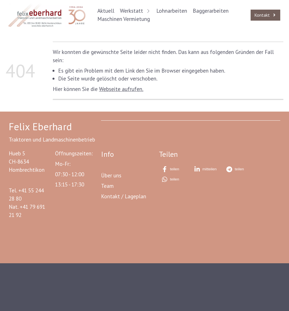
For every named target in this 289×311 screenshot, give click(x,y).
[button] (174, 169)
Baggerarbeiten (211, 10)
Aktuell (105, 10)
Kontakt (110, 196)
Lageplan (135, 196)
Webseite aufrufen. (121, 88)
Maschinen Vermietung (123, 18)
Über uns (111, 175)
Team (107, 185)
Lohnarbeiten (171, 10)
